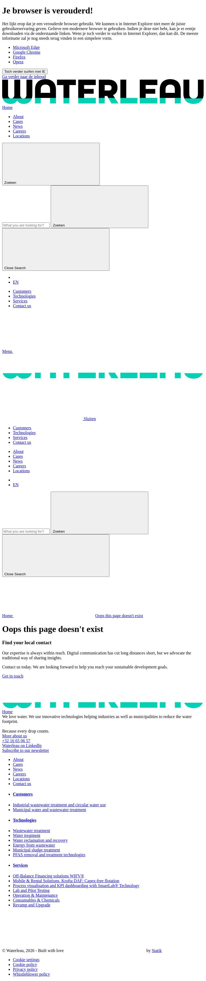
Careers (19, 131)
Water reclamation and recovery (40, 840)
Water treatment (26, 835)
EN (16, 282)
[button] (48, 351)
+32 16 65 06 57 (16, 740)
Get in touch (12, 676)
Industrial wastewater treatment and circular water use (59, 805)
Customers (22, 291)
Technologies (24, 296)
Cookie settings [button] (26, 959)
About (18, 116)
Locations (21, 136)
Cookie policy (25, 964)
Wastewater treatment (31, 830)
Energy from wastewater (34, 845)
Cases (18, 121)
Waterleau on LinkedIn (22, 745)
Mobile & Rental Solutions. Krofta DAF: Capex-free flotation (66, 880)
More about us (14, 736)
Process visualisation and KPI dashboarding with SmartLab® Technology (76, 885)
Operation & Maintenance (35, 895)
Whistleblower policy (31, 974)
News (18, 126)
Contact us (22, 305)
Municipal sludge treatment (36, 850)
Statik (157, 950)
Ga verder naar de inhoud (24, 76)
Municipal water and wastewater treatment (49, 809)
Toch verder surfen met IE (24, 71)
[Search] (26, 225)
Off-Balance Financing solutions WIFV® (48, 876)
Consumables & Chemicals (36, 900)
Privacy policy (25, 969)
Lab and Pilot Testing (31, 890)
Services (20, 301)
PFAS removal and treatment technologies (49, 854)
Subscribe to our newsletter (25, 750)
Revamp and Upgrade (31, 905)
